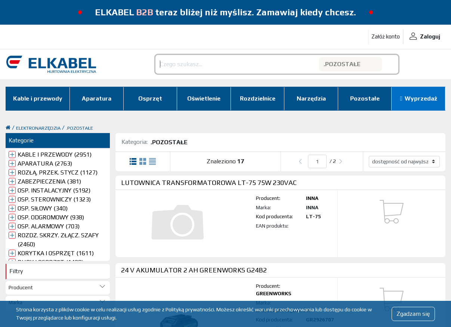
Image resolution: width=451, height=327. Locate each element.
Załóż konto (385, 36)
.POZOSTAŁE (79, 128)
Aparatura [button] (96, 98)
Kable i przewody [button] (37, 98)
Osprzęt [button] (150, 98)
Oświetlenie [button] (203, 98)
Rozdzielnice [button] (257, 98)
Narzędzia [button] (311, 98)
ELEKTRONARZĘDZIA (38, 128)
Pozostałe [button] (365, 98)
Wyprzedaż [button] (421, 98)
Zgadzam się (413, 313)
